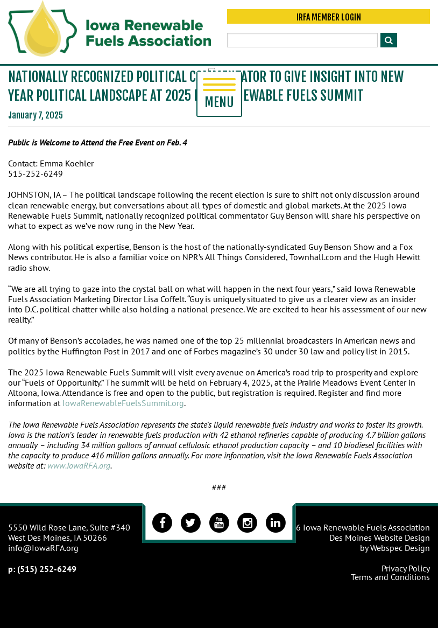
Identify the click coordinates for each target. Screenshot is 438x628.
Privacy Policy (406, 568)
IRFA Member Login (328, 17)
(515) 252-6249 (46, 568)
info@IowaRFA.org (43, 547)
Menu (219, 94)
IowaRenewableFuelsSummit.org (123, 402)
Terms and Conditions (390, 576)
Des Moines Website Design (379, 537)
